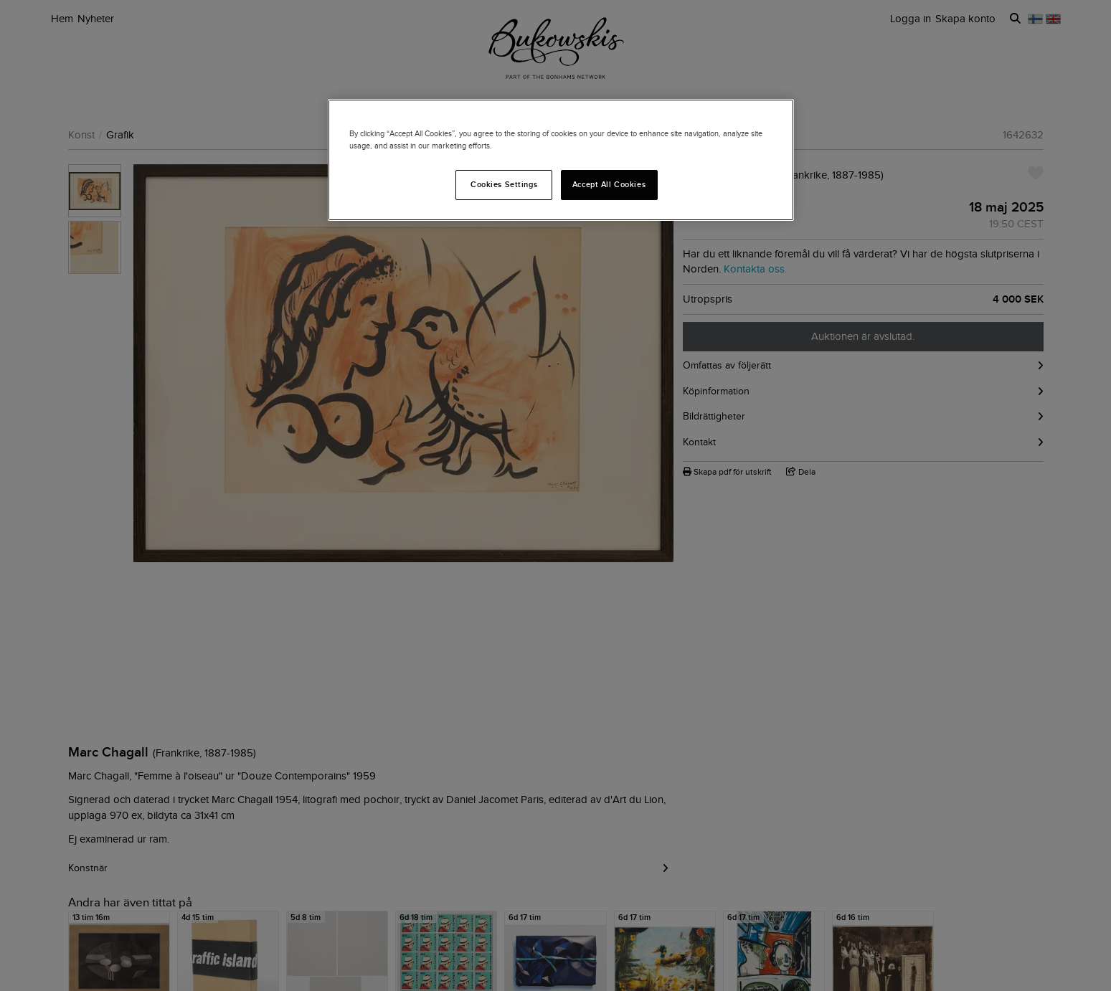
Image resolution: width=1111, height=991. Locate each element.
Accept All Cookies (609, 184)
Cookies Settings (504, 184)
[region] (561, 160)
